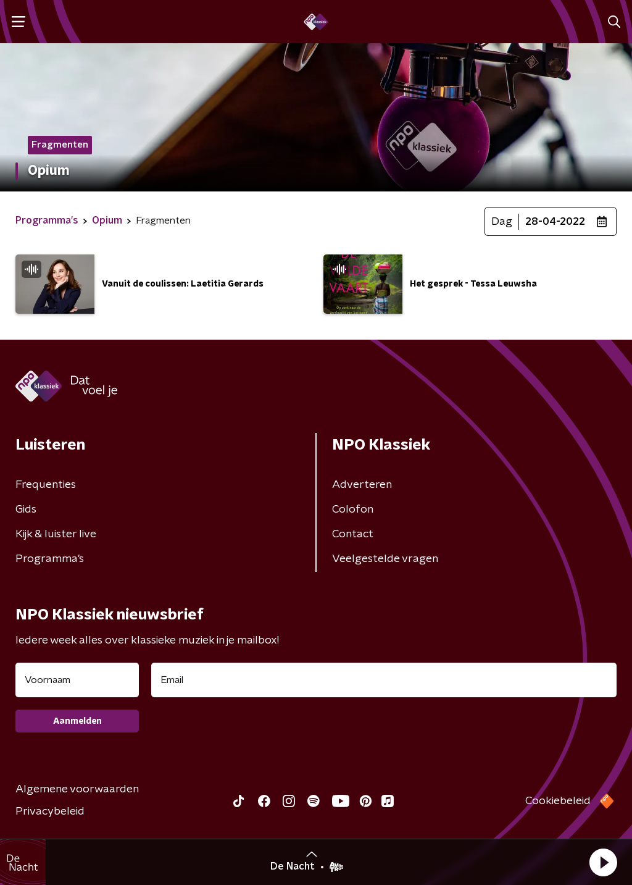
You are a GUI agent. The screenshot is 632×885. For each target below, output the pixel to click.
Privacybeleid (50, 811)
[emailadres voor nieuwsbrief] (384, 680)
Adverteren (362, 484)
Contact (352, 534)
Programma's (49, 558)
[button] (603, 862)
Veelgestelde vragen (385, 558)
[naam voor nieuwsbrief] (77, 680)
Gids (25, 509)
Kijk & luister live (55, 534)
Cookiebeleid (558, 801)
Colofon (352, 509)
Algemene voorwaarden (77, 789)
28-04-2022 (555, 222)
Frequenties (45, 484)
